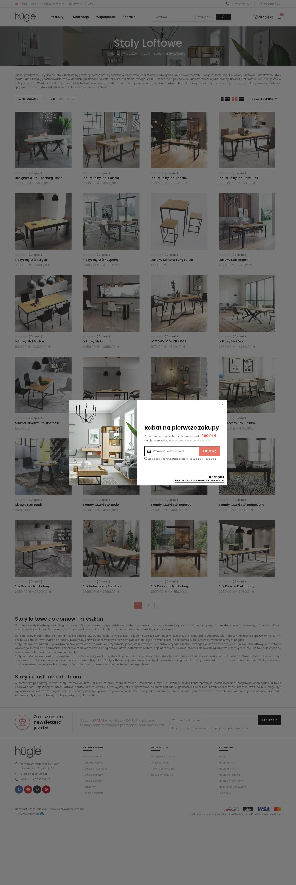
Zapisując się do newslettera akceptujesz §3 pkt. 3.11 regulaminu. (180, 458)
